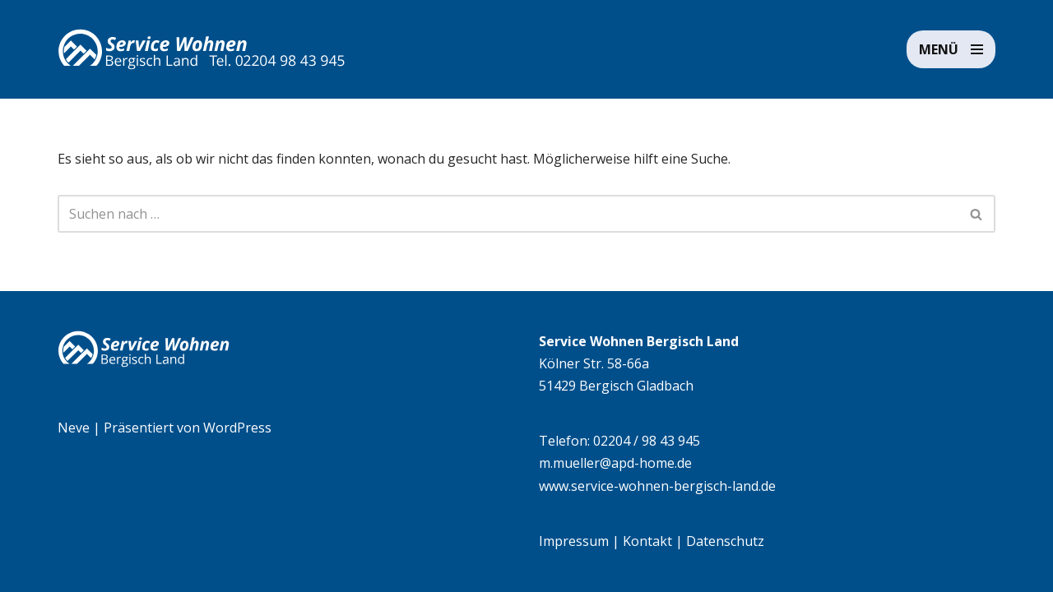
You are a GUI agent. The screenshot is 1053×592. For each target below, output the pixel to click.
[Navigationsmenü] (951, 49)
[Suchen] (508, 214)
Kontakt (647, 541)
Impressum (574, 541)
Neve (74, 428)
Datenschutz (725, 541)
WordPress (237, 428)
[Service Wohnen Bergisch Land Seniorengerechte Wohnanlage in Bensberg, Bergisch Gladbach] (202, 49)
